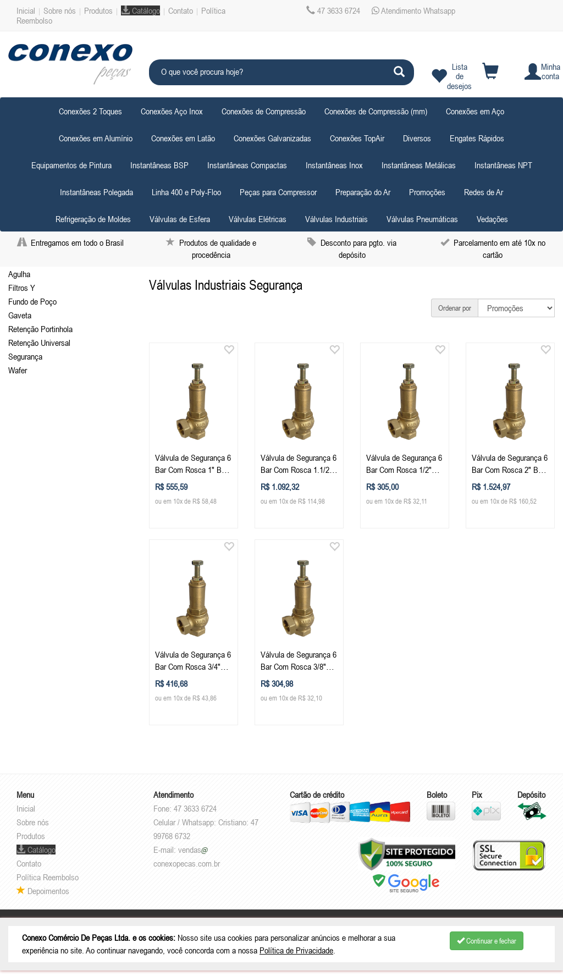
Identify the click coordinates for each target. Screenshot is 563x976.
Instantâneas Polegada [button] (96, 192)
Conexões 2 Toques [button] (90, 111)
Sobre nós (59, 10)
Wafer (17, 370)
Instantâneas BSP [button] (159, 165)
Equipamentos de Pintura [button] (71, 165)
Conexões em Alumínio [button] (96, 138)
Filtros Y (21, 288)
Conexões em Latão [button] (183, 138)
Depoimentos (42, 891)
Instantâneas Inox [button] (334, 165)
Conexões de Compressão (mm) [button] (375, 111)
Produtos (98, 10)
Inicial (25, 10)
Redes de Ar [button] (483, 192)
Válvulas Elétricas (257, 219)
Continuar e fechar (486, 940)
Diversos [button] (417, 138)
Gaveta (19, 315)
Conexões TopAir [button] (357, 138)
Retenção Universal (39, 343)
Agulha (19, 274)
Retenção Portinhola (40, 329)
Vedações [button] (492, 219)
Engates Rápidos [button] (477, 138)
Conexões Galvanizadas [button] (272, 138)
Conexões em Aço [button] (475, 111)
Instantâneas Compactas (247, 165)
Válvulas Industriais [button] (336, 219)
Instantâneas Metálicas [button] (419, 165)
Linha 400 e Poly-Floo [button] (186, 192)
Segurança (25, 356)
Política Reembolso (47, 877)
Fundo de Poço (32, 301)
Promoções (427, 192)
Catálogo (140, 10)
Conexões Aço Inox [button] (172, 111)
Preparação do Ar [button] (362, 192)
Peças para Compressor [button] (278, 192)
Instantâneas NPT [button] (503, 165)
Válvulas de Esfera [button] (180, 219)
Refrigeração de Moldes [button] (93, 219)
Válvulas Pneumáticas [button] (422, 219)
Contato (180, 10)
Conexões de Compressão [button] (264, 111)
